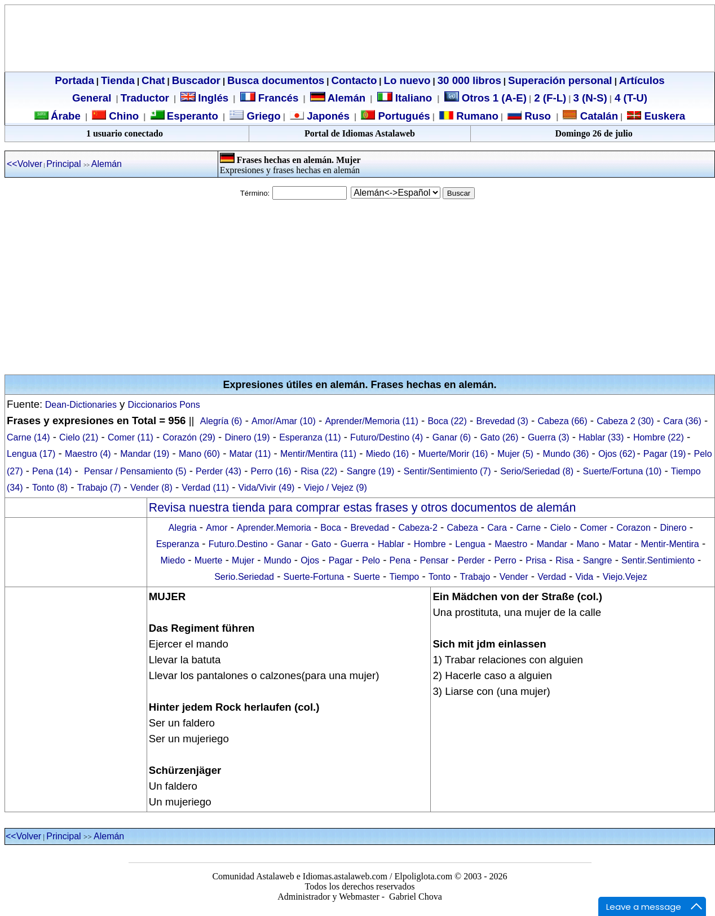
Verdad (551, 577)
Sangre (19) (371, 471)
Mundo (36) (566, 454)
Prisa (536, 560)
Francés (269, 98)
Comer (593, 527)
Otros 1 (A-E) (485, 98)
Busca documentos (275, 80)
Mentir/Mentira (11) (318, 454)
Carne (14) (28, 437)
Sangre (597, 560)
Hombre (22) (658, 437)
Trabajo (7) (99, 487)
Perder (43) (218, 471)
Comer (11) (130, 437)
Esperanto (192, 116)
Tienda (118, 80)
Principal (64, 164)
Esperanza (178, 544)
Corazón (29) (189, 437)
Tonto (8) (50, 487)
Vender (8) (151, 487)
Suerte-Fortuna (314, 577)
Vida (584, 577)
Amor (216, 527)
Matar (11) (250, 454)
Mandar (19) (144, 454)
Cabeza (462, 527)
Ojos (310, 560)
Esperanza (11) (310, 437)
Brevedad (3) (502, 421)
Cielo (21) (78, 437)
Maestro (511, 544)
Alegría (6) (221, 421)
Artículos (642, 80)
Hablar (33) (601, 437)
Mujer (243, 560)
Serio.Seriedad (244, 577)
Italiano (406, 98)
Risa (564, 560)
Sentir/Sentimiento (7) (447, 471)
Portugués (402, 116)
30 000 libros (469, 80)
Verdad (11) (205, 487)
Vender (514, 577)
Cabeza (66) (563, 421)
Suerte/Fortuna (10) (622, 471)
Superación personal (560, 80)
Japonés (327, 116)
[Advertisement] (357, 287)
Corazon (633, 527)
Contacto (354, 80)
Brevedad (369, 527)
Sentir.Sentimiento (658, 560)
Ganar (289, 544)
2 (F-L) (548, 98)
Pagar (341, 560)
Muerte (209, 560)
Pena (400, 560)
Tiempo (405, 577)
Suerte (367, 577)
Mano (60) (199, 454)
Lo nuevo (407, 80)
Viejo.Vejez (625, 577)
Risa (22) (319, 471)
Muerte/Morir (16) (453, 454)
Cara (497, 527)
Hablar (391, 544)
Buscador (196, 80)
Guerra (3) (549, 437)
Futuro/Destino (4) (386, 437)
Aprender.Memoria (274, 527)
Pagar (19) (664, 454)
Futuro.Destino (238, 544)
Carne (528, 527)
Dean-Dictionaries (79, 404)
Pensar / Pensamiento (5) (135, 471)
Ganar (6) (451, 437)
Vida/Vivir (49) (267, 487)
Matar (620, 544)
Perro (505, 560)
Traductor (145, 98)
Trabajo (475, 577)
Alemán (346, 98)
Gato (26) (499, 437)
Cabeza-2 (417, 527)
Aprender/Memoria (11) (371, 421)
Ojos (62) (616, 454)
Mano (587, 544)
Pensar (434, 560)
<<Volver (24, 164)
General (91, 98)
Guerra (355, 544)
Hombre (430, 544)
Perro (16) (271, 471)
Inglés (213, 98)
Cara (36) (682, 421)
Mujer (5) (515, 454)
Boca (330, 527)
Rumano (475, 116)
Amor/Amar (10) (283, 421)
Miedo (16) (387, 454)
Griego (262, 116)
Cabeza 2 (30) (625, 421)
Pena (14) (52, 471)
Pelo (371, 560)
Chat (153, 80)
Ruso (536, 116)
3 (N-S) (590, 98)
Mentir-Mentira (670, 544)
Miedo (172, 560)
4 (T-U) (629, 98)
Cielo (560, 527)
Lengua (470, 544)
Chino (122, 116)
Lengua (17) (31, 454)
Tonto (440, 577)
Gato (321, 544)
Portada (74, 80)
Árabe (66, 116)
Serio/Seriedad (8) (536, 471)
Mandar (552, 544)
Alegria (183, 527)
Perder (471, 560)
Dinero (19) (247, 437)
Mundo (278, 560)
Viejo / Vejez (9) (335, 487)
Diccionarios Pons (164, 404)
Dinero (673, 527)
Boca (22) (446, 421)
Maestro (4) (88, 454)
